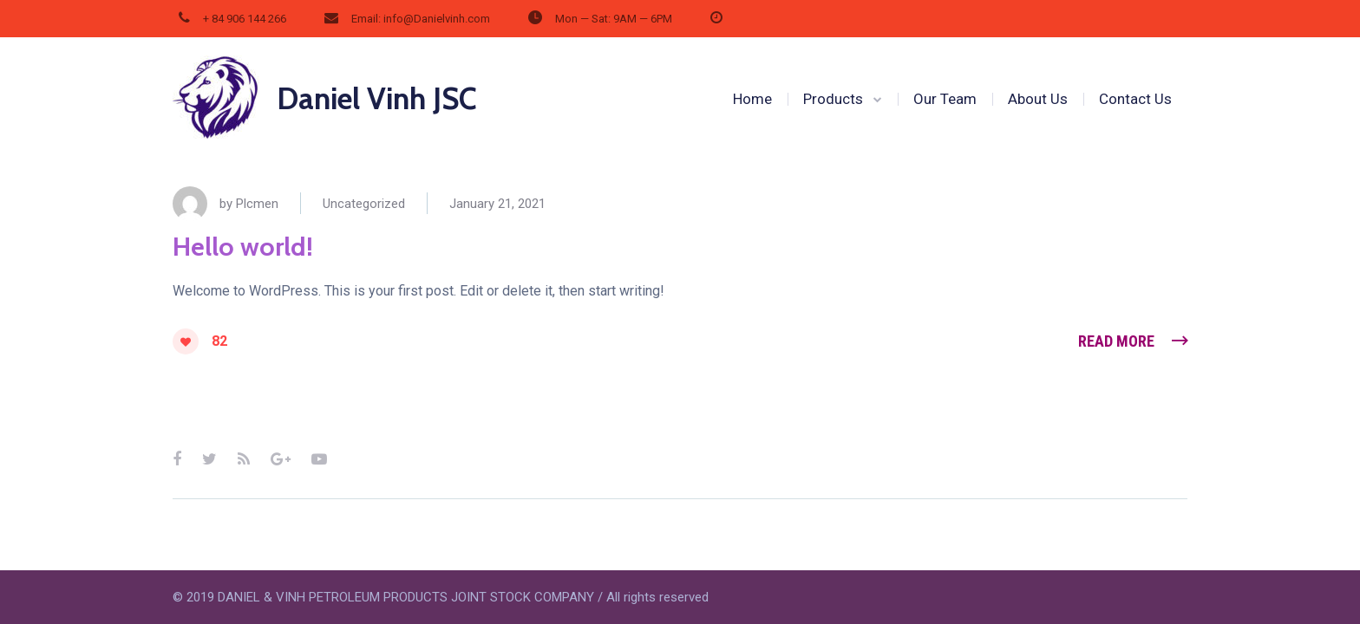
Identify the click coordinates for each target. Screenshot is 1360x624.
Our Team (945, 98)
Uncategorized (364, 203)
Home (752, 98)
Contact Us (1135, 98)
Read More (1116, 341)
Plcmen (257, 203)
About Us (1038, 98)
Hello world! (243, 247)
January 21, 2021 (497, 203)
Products (833, 98)
